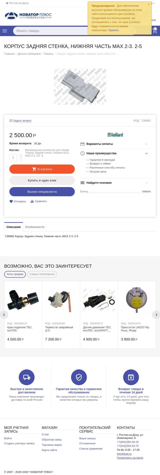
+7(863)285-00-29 (128, 441)
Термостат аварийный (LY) (59, 329)
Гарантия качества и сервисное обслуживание (79, 390)
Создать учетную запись (19, 443)
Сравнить (38, 201)
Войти (8, 438)
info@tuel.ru (124, 453)
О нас (45, 434)
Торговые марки (52, 444)
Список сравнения (90, 448)
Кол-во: (14, 150)
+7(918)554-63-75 (128, 445)
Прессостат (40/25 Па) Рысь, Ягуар (135, 329)
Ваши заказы (87, 438)
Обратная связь (52, 439)
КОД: (137, 120)
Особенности (34, 227)
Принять (113, 30)
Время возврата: (20, 143)
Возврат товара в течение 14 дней (131, 390)
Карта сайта (49, 450)
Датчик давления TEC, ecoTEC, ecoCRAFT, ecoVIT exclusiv (97, 329)
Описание (13, 227)
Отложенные (87, 443)
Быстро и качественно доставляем (26, 390)
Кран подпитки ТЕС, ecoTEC (19, 329)
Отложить (17, 201)
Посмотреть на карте (130, 457)
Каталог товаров (5, 31)
